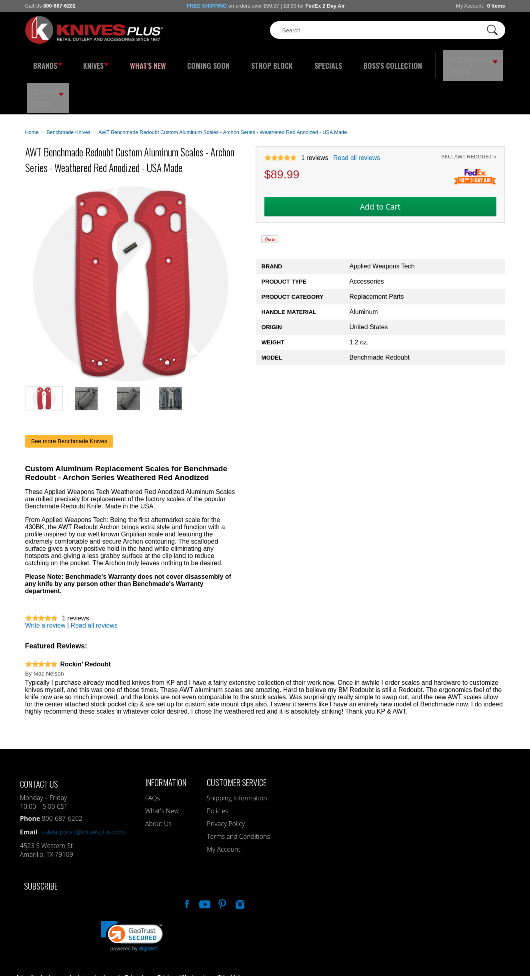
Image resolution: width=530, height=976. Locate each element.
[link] (132, 896)
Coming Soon (191, 62)
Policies (217, 770)
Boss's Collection (353, 62)
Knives (90, 62)
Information (165, 742)
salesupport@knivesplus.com (83, 792)
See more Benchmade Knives (69, 401)
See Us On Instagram (239, 863)
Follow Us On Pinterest (222, 863)
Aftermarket (426, 62)
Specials (296, 62)
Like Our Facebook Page (186, 863)
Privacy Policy (226, 783)
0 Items (496, 6)
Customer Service (236, 742)
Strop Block (247, 62)
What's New (137, 62)
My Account (469, 6)
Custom (483, 62)
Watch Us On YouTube (204, 863)
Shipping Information (237, 758)
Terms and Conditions (238, 796)
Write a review (45, 585)
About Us (158, 783)
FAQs (152, 758)
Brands (46, 62)
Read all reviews (356, 118)
